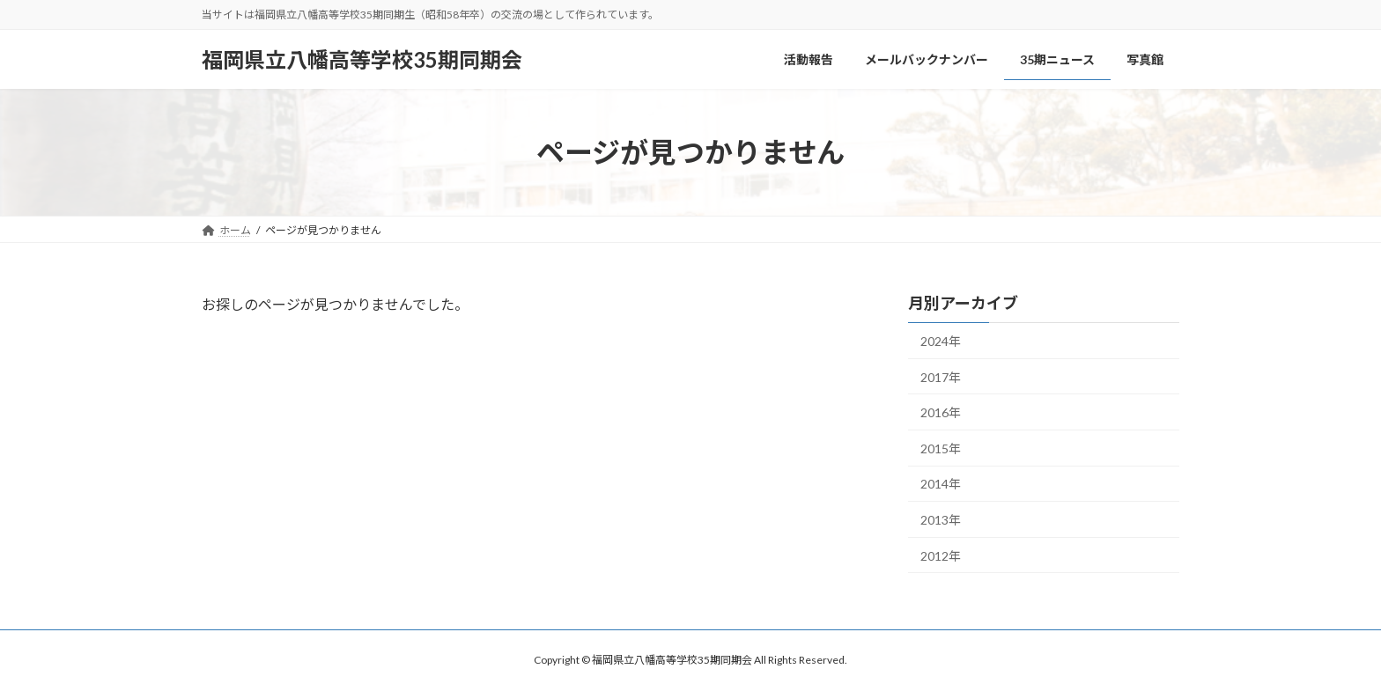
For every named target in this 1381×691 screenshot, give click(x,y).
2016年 (940, 412)
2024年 (940, 341)
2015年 (940, 448)
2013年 (940, 519)
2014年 (940, 483)
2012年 (940, 555)
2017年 (940, 377)
